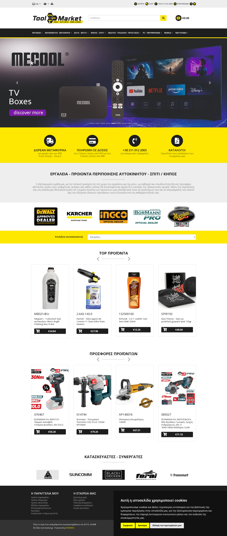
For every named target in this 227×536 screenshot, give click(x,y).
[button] (17, 82)
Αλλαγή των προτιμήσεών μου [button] (167, 525)
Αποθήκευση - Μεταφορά (57, 33)
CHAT (149, 3)
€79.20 (88, 431)
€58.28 (46, 431)
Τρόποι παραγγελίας (40, 497)
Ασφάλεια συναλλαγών (83, 505)
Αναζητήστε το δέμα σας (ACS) (44, 513)
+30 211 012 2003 (163, 3)
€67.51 (130, 430)
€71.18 (173, 434)
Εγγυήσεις (35, 510)
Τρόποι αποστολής (39, 502)
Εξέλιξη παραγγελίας (40, 505)
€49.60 (173, 329)
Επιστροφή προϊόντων (41, 508)
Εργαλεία (36, 33)
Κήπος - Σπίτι (97, 33)
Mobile (168, 33)
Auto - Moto (80, 33)
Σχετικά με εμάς (80, 497)
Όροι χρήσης (79, 500)
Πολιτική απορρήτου (82, 502)
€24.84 (46, 331)
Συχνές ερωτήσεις (81, 508)
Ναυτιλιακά (181, 33)
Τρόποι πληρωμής (39, 500)
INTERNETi (70, 527)
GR (35, 4)
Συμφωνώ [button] (128, 525)
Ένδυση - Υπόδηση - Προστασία (123, 33)
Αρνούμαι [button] (142, 525)
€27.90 (88, 331)
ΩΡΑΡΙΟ (139, 3)
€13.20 (130, 329)
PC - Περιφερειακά (152, 33)
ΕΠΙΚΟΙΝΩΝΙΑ (181, 3)
